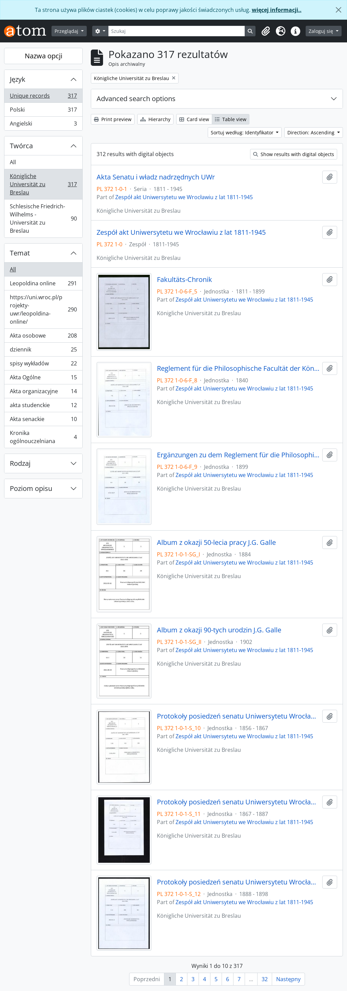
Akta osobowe (43, 337)
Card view (194, 119)
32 (265, 979)
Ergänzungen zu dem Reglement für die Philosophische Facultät (238, 455)
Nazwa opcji (43, 55)
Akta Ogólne (43, 378)
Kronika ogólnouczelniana (43, 437)
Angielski (43, 124)
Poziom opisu (31, 488)
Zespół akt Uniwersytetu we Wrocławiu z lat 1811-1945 (184, 197)
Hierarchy (155, 119)
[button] (265, 31)
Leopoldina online (43, 284)
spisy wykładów (43, 364)
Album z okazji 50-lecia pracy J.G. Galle (216, 542)
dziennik (43, 351)
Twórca (21, 145)
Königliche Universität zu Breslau (43, 184)
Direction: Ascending (311, 132)
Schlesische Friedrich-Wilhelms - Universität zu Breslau (43, 218)
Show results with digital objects (293, 154)
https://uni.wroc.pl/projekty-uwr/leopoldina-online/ (43, 309)
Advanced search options (136, 98)
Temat (20, 253)
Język (17, 79)
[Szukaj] (176, 31)
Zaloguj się (321, 31)
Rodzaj (20, 463)
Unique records (43, 97)
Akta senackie (43, 420)
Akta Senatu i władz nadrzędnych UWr (156, 177)
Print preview (112, 119)
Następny (288, 979)
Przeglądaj (67, 31)
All (13, 162)
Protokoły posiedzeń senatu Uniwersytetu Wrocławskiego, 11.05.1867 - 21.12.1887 (238, 802)
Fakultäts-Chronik (184, 279)
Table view (230, 119)
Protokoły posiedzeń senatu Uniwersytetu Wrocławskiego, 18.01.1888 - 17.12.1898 (238, 882)
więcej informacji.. (277, 10)
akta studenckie (43, 406)
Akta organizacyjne (43, 392)
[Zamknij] (338, 9)
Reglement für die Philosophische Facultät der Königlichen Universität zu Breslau (238, 368)
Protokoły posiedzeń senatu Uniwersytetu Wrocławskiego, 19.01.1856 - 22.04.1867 (238, 716)
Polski (43, 111)
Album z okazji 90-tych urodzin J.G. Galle (219, 630)
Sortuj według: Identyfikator (243, 132)
